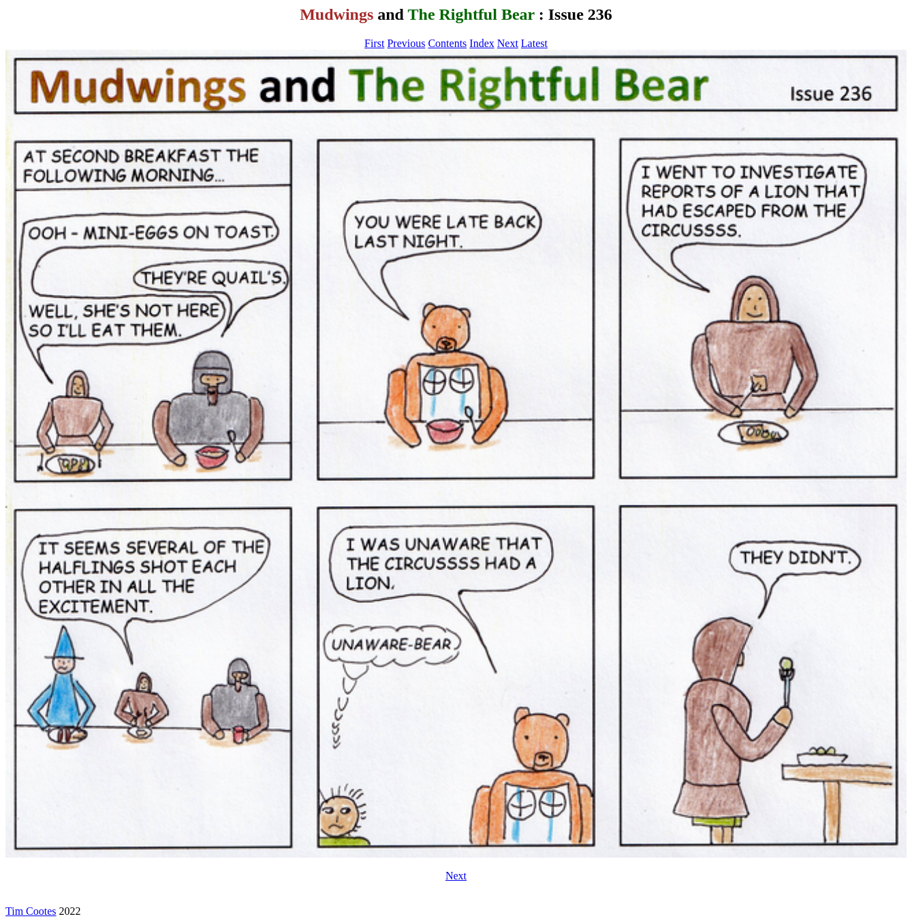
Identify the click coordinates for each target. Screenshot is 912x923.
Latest (534, 43)
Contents (447, 43)
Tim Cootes (31, 911)
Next (507, 43)
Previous (406, 43)
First (374, 43)
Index (481, 43)
